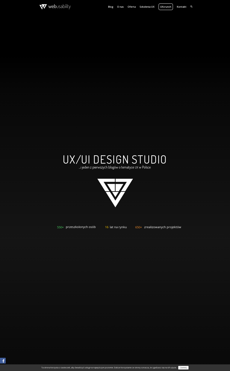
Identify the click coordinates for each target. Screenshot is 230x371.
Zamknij (183, 368)
